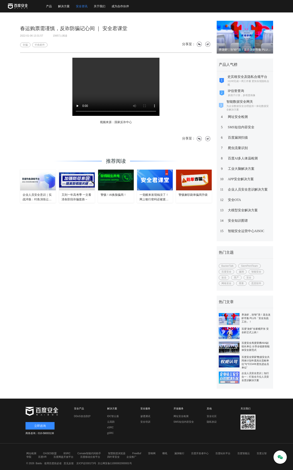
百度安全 (226, 271)
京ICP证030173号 (86, 463)
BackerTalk (227, 265)
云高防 (111, 421)
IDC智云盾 (113, 416)
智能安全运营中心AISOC (246, 231)
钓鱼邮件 (40, 44)
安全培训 (145, 421)
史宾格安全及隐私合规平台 (247, 76)
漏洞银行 (179, 453)
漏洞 (241, 271)
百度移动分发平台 (90, 456)
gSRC (110, 433)
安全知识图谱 (238, 220)
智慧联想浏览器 (116, 453)
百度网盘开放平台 (63, 456)
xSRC (110, 427)
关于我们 (99, 6)
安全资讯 (82, 6)
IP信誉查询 (236, 91)
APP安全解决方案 (241, 179)
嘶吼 (164, 453)
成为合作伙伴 (120, 6)
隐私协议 (212, 421)
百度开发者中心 (200, 453)
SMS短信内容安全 (241, 127)
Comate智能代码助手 (89, 453)
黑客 (241, 283)
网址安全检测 (238, 117)
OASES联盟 (50, 453)
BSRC (67, 453)
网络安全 (226, 283)
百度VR (42, 456)
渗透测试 (145, 416)
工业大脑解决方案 (241, 168)
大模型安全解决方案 (243, 210)
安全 (248, 277)
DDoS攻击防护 (82, 416)
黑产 (236, 277)
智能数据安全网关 (239, 101)
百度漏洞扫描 (238, 137)
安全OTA (234, 200)
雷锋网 (152, 453)
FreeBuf (136, 453)
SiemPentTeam (249, 265)
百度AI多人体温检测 (243, 158)
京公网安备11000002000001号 (115, 463)
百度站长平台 (222, 453)
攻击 (223, 277)
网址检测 (31, 453)
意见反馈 (68, 463)
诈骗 (25, 44)
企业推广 (131, 456)
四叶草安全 (113, 456)
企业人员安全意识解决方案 (248, 189)
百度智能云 (243, 453)
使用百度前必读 (52, 463)
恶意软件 (256, 283)
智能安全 (256, 271)
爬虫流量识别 (238, 148)
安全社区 (212, 416)
